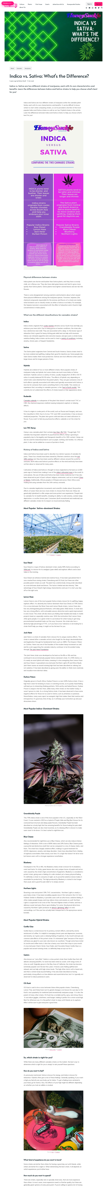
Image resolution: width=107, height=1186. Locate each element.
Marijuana (28, 68)
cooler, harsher (49, 326)
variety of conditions (68, 338)
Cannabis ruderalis (30, 401)
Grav (52, 1152)
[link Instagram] (92, 8)
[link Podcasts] (86, 8)
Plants (30, 4)
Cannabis (19, 68)
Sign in (89, 4)
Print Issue (39, 4)
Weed (12, 68)
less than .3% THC (60, 432)
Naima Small (22, 81)
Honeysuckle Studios (73, 4)
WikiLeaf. (27, 569)
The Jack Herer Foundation (39, 649)
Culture (22, 4)
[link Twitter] (98, 8)
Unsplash (58, 554)
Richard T (52, 554)
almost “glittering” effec (60, 908)
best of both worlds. (70, 387)
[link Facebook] (95, 8)
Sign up (98, 4)
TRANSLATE (7, 3)
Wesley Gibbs (52, 1049)
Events (47, 4)
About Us (23, 7)
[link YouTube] (89, 8)
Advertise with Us (58, 4)
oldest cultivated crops (64, 472)
